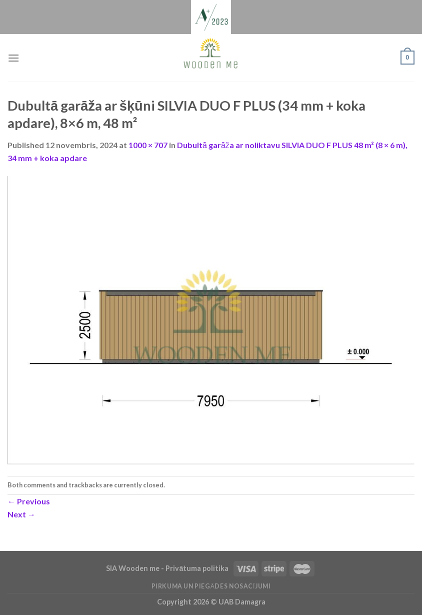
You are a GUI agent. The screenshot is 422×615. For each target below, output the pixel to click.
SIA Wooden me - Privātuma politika (168, 568)
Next (22, 514)
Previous (29, 501)
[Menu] (14, 58)
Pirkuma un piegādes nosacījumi (211, 586)
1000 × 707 (148, 145)
